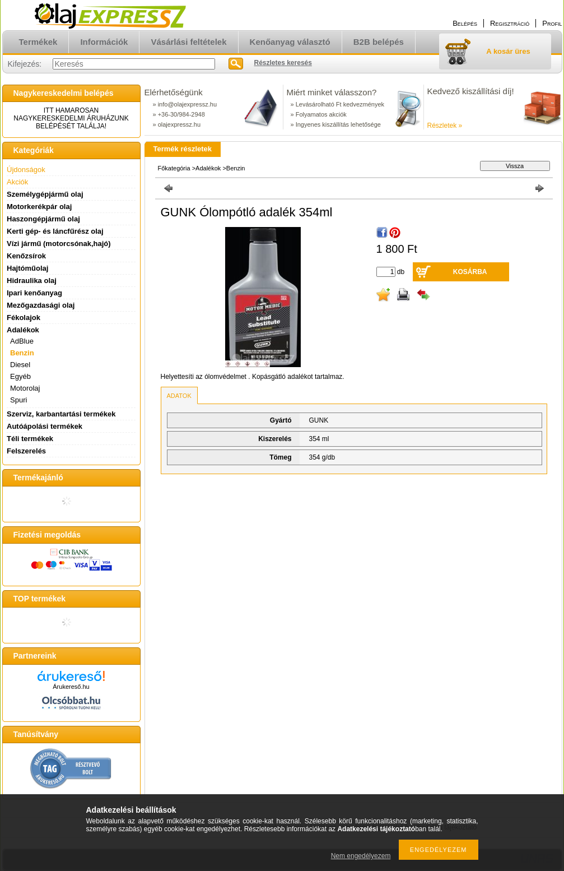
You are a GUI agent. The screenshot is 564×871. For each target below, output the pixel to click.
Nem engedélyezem (361, 856)
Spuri (18, 400)
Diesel (20, 364)
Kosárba (470, 272)
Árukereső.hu (71, 686)
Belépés (465, 23)
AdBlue (22, 341)
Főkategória (174, 168)
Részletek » (445, 125)
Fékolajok (23, 317)
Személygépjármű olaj (45, 194)
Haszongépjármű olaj (43, 219)
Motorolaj (25, 388)
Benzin (22, 353)
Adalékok (208, 168)
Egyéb (20, 376)
